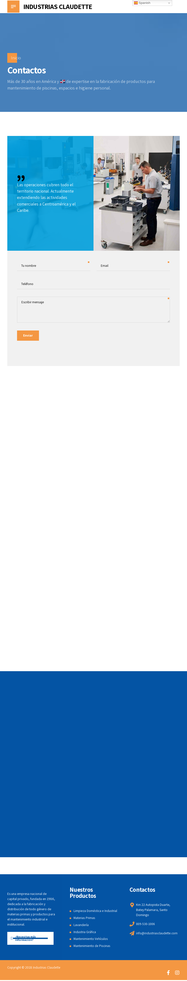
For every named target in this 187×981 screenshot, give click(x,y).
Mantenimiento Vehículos (91, 940)
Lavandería (81, 926)
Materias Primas (85, 919)
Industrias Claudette (47, 968)
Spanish (142, 3)
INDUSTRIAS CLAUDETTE (57, 6)
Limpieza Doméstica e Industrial (96, 912)
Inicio (16, 58)
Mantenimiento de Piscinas (92, 947)
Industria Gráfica (85, 933)
